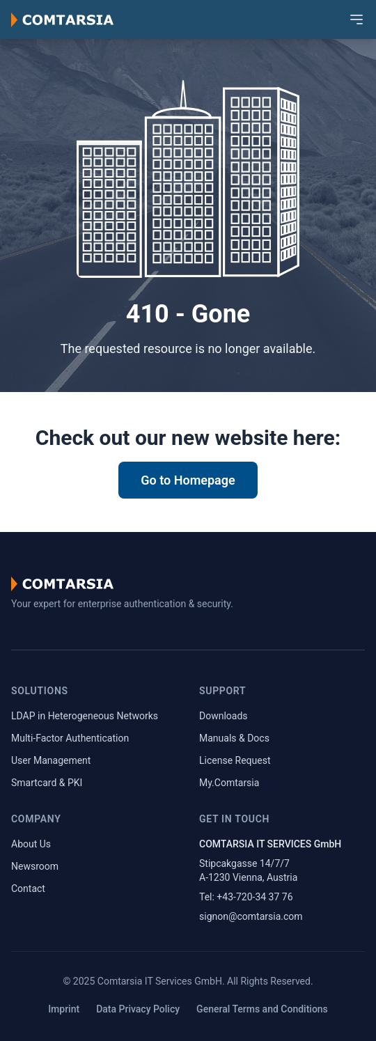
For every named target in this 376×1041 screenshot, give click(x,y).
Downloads (223, 715)
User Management (51, 760)
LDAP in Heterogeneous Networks (84, 715)
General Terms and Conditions (262, 1009)
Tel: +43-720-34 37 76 (246, 896)
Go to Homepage (188, 480)
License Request (235, 760)
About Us (31, 844)
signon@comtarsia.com (251, 916)
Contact (28, 888)
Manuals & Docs (234, 738)
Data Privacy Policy (138, 1009)
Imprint (63, 1009)
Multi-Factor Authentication (70, 738)
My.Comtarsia (229, 782)
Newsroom (34, 866)
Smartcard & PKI (46, 782)
